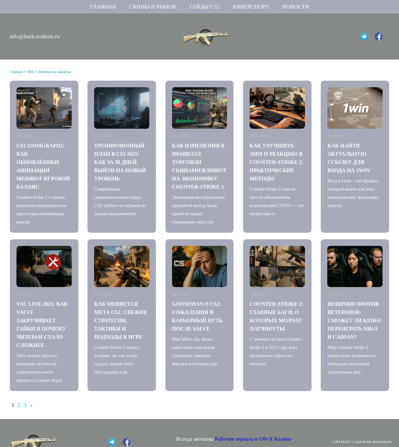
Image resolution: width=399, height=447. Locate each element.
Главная (103, 7)
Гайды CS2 (204, 7)
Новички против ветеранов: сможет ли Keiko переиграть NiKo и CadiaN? (354, 320)
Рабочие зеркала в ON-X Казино (253, 439)
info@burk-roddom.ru (35, 36)
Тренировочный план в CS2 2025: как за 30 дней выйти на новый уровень (120, 162)
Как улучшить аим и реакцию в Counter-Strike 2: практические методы (276, 162)
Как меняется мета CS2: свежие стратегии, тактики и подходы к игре (120, 320)
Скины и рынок (152, 7)
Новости (295, 7)
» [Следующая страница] (31, 405)
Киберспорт (251, 7)
